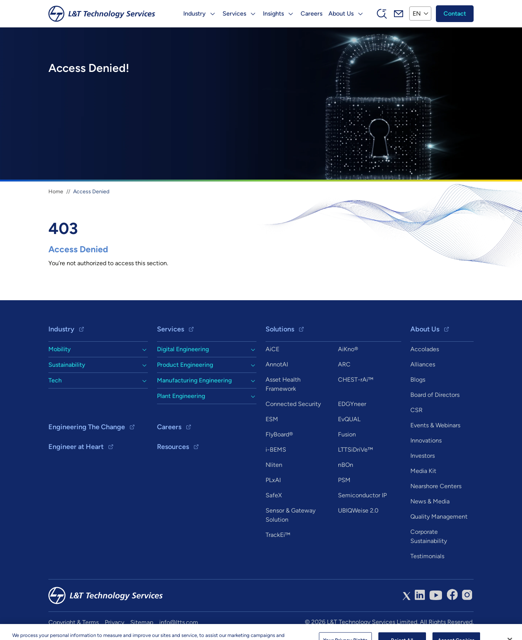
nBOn (345, 464)
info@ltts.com (178, 622)
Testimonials (427, 556)
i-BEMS (276, 449)
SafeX (274, 495)
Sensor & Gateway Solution (290, 515)
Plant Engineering (181, 396)
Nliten (274, 464)
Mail (398, 14)
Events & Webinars (435, 425)
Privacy (114, 622)
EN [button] (417, 13)
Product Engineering (185, 364)
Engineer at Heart (76, 447)
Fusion (347, 434)
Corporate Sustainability (428, 536)
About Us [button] (341, 13)
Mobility (59, 349)
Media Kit (423, 470)
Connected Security (293, 404)
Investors (422, 455)
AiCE (272, 349)
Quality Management (439, 516)
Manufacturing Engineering (194, 380)
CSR (416, 410)
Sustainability (66, 364)
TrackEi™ (278, 534)
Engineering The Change (86, 427)
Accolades (424, 349)
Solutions (280, 329)
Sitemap (141, 622)
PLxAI (273, 480)
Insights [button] (273, 13)
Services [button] (234, 13)
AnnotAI (277, 364)
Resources (173, 447)
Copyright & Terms (73, 622)
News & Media (430, 501)
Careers (311, 13)
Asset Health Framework (283, 384)
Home (55, 191)
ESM (272, 419)
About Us (424, 329)
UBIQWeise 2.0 (358, 510)
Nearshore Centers (435, 486)
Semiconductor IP (362, 495)
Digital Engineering (183, 349)
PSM (344, 480)
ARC (344, 364)
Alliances (422, 364)
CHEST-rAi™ (355, 379)
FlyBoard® (279, 434)
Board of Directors (435, 394)
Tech (55, 380)
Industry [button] (194, 13)
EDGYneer (352, 404)
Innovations (426, 440)
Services (170, 329)
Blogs (417, 379)
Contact (455, 13)
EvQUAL (349, 419)
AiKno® (348, 349)
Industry (61, 329)
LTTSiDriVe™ (355, 449)
